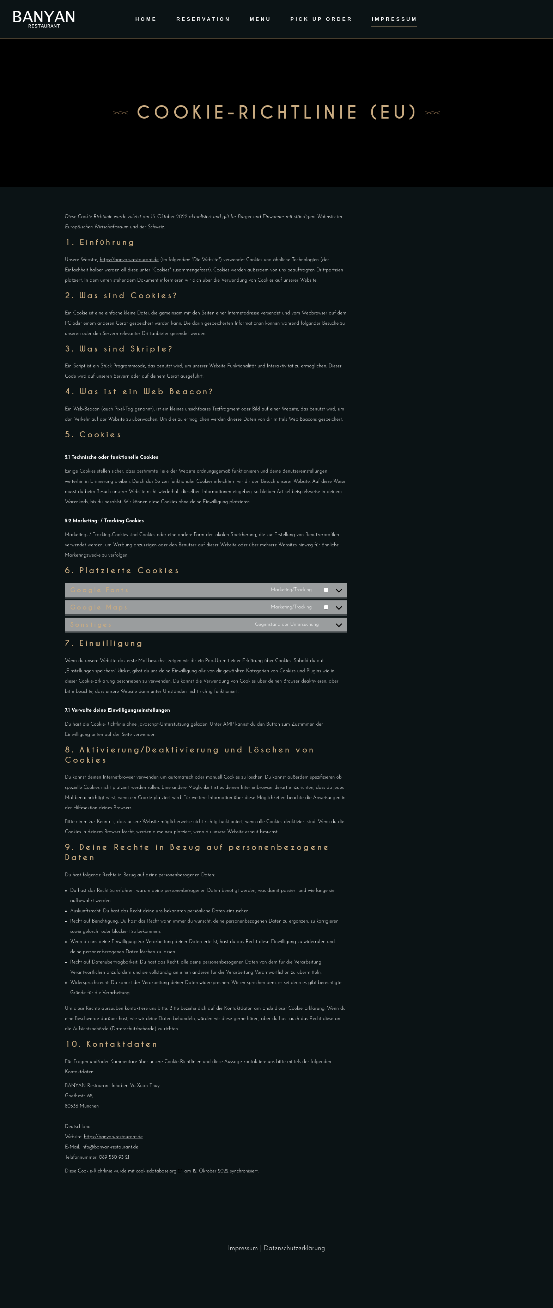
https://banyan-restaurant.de (129, 260)
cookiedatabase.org (156, 1171)
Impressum (244, 1248)
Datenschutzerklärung (294, 1248)
